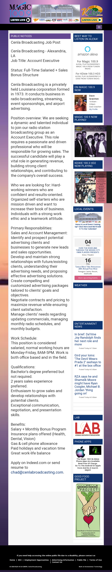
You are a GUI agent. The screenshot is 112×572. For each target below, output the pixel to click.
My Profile (93, 109)
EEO (19, 560)
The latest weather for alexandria (88, 317)
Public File (81, 560)
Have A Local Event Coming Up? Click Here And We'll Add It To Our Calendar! (88, 226)
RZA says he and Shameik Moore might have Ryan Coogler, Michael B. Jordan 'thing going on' (88, 385)
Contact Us (57, 562)
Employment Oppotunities (37, 560)
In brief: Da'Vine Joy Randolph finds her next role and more (88, 339)
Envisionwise (89, 567)
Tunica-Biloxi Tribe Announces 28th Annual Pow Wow (88, 268)
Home (12, 560)
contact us (90, 555)
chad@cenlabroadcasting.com (37, 472)
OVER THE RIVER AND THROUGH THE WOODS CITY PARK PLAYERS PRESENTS (88, 250)
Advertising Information (63, 560)
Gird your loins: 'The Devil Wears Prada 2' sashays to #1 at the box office (88, 360)
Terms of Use (95, 560)
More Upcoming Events (88, 278)
